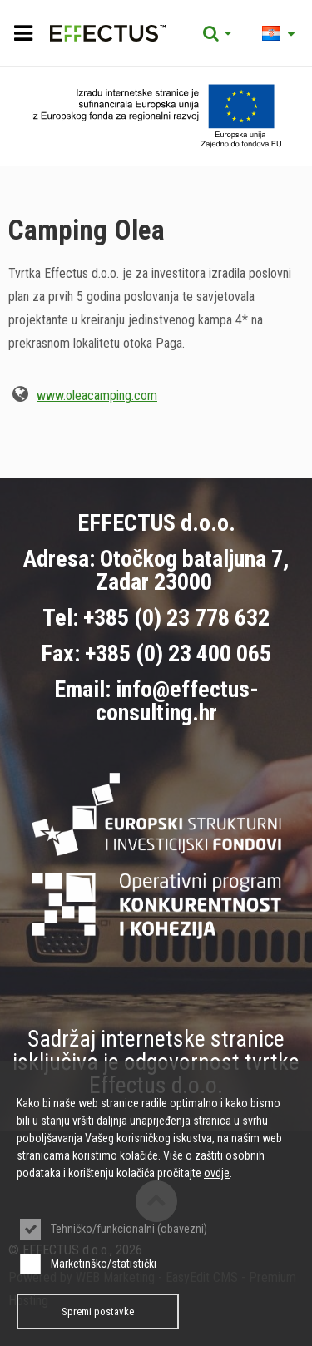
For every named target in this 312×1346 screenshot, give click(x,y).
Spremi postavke (98, 1311)
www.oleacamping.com (97, 395)
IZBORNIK (22, 33)
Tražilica (217, 33)
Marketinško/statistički (103, 1263)
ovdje (217, 1173)
